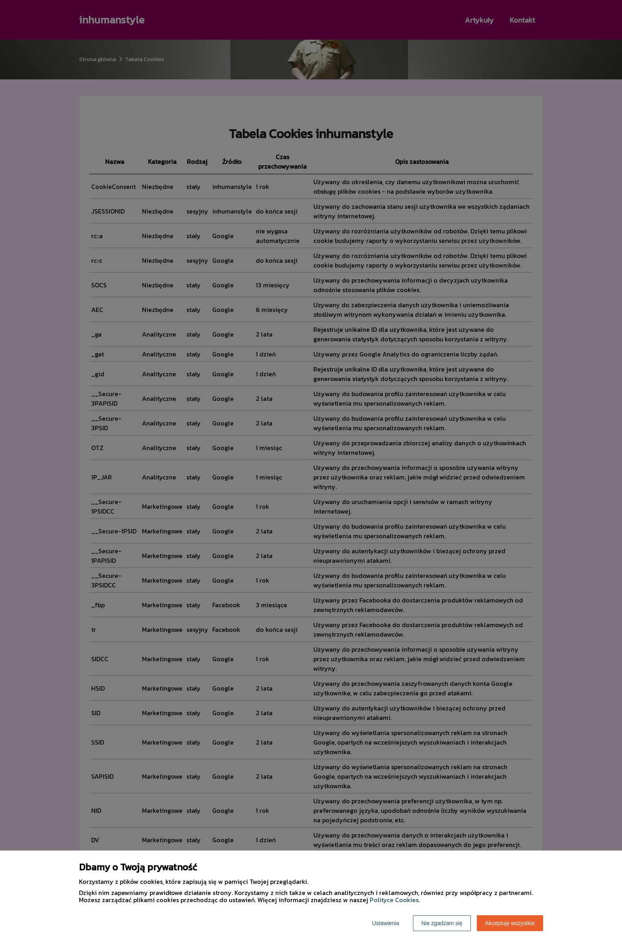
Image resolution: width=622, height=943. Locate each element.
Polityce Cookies (394, 900)
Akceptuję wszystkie (510, 923)
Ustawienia (385, 923)
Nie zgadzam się (442, 923)
